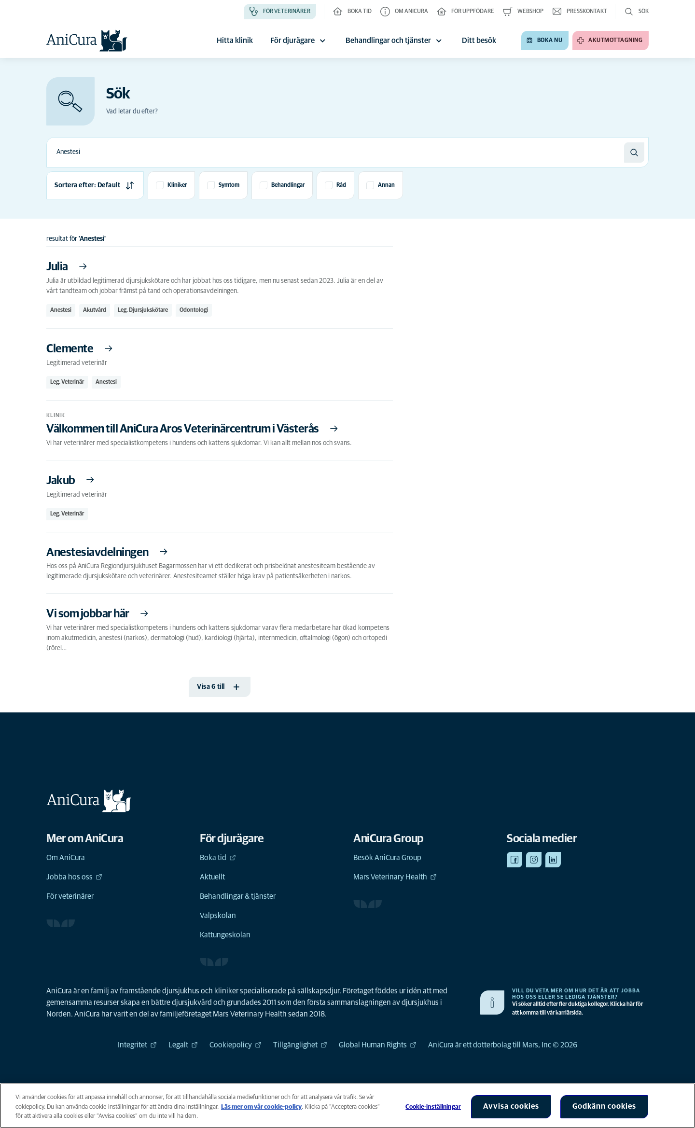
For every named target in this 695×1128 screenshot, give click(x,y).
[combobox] (335, 152)
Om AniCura (65, 858)
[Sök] (634, 152)
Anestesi (60, 310)
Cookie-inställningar (433, 1107)
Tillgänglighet (300, 1045)
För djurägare (299, 40)
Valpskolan (218, 915)
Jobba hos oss (74, 877)
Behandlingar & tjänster (238, 896)
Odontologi (194, 310)
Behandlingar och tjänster (395, 40)
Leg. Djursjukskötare (143, 310)
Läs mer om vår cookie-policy (261, 1107)
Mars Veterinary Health (395, 877)
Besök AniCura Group (387, 858)
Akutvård (94, 310)
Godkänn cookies (604, 1106)
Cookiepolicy (235, 1045)
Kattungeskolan (225, 935)
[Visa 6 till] (219, 687)
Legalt (183, 1045)
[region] (347, 1105)
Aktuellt (212, 877)
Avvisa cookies (511, 1106)
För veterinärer (70, 896)
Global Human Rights (378, 1045)
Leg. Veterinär (67, 382)
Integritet (137, 1045)
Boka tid (218, 858)
